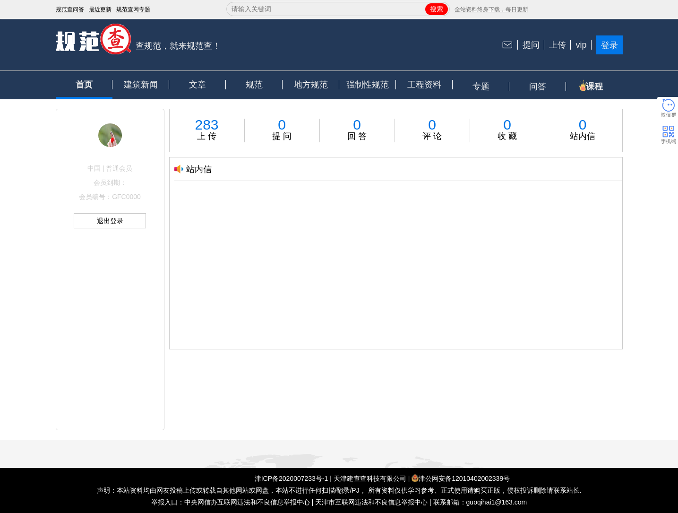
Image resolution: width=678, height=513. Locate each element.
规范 (254, 84)
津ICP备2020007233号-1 (291, 478)
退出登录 (110, 221)
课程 (594, 86)
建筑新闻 (141, 84)
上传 (557, 45)
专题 (480, 86)
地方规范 (311, 84)
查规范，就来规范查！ (178, 46)
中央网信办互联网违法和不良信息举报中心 (247, 502)
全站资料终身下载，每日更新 (491, 9)
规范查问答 (70, 9)
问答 (537, 86)
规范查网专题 (133, 9)
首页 (84, 84)
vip (580, 45)
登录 (609, 45)
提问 (531, 45)
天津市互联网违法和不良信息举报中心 (371, 502)
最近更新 (100, 9)
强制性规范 (367, 84)
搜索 (436, 9)
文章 (197, 84)
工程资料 (424, 84)
